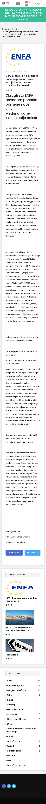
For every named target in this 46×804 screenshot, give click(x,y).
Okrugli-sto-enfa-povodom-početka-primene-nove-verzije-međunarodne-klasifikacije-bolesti (21, 34)
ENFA (23, 71)
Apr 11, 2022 (12, 71)
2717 (9, 634)
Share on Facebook (14, 553)
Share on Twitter (32, 553)
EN (28, 2)
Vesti (14, 29)
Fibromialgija (12, 654)
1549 (9, 605)
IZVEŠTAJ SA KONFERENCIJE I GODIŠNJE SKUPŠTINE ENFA (19, 629)
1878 (9, 90)
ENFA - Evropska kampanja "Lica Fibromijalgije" (21, 599)
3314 (9, 659)
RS (28, 5)
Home (5, 29)
